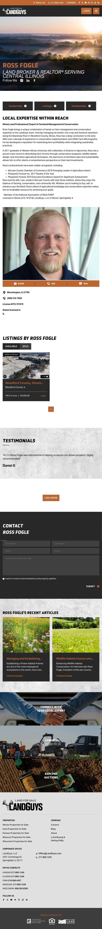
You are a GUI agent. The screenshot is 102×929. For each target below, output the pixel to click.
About (54, 833)
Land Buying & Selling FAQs (58, 839)
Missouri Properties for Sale (16, 837)
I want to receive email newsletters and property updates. (30, 578)
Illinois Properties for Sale (15, 825)
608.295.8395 (21, 888)
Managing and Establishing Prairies (23, 659)
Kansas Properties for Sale (16, 833)
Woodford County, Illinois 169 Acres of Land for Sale (23, 383)
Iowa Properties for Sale (14, 829)
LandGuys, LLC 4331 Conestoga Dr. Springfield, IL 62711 (13, 857)
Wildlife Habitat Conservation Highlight (74, 659)
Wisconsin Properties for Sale (17, 841)
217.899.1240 (17, 872)
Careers (55, 825)
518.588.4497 (14, 880)
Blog (53, 829)
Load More (51, 497)
